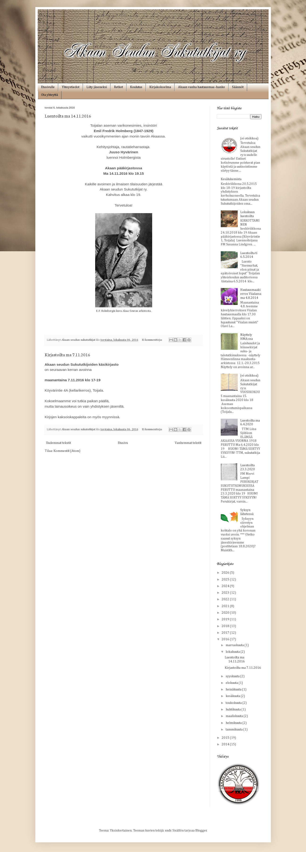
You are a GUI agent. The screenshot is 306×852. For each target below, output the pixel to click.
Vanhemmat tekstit (188, 443)
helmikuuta (234, 723)
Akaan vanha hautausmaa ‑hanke (201, 87)
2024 (226, 586)
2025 (226, 579)
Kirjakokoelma (160, 87)
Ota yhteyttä (49, 95)
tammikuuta (234, 729)
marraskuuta (235, 645)
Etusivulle (48, 87)
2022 (226, 599)
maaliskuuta (235, 716)
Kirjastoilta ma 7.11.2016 (67, 354)
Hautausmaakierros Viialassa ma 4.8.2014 (250, 294)
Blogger (201, 830)
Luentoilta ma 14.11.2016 (68, 116)
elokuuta (232, 683)
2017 (226, 632)
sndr (168, 830)
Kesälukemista (231, 179)
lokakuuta (233, 651)
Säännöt (238, 87)
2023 (226, 592)
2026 (226, 572)
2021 (226, 606)
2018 (226, 626)
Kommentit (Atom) (66, 451)
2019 (226, 619)
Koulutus (136, 87)
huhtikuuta (233, 709)
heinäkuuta (234, 689)
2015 (226, 737)
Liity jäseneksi (96, 87)
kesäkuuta (233, 696)
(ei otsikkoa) (249, 138)
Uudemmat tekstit (58, 443)
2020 (226, 612)
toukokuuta (234, 703)
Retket (118, 87)
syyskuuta (233, 676)
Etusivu (123, 443)
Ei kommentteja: (152, 339)
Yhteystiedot (70, 87)
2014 (226, 744)
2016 (226, 639)
